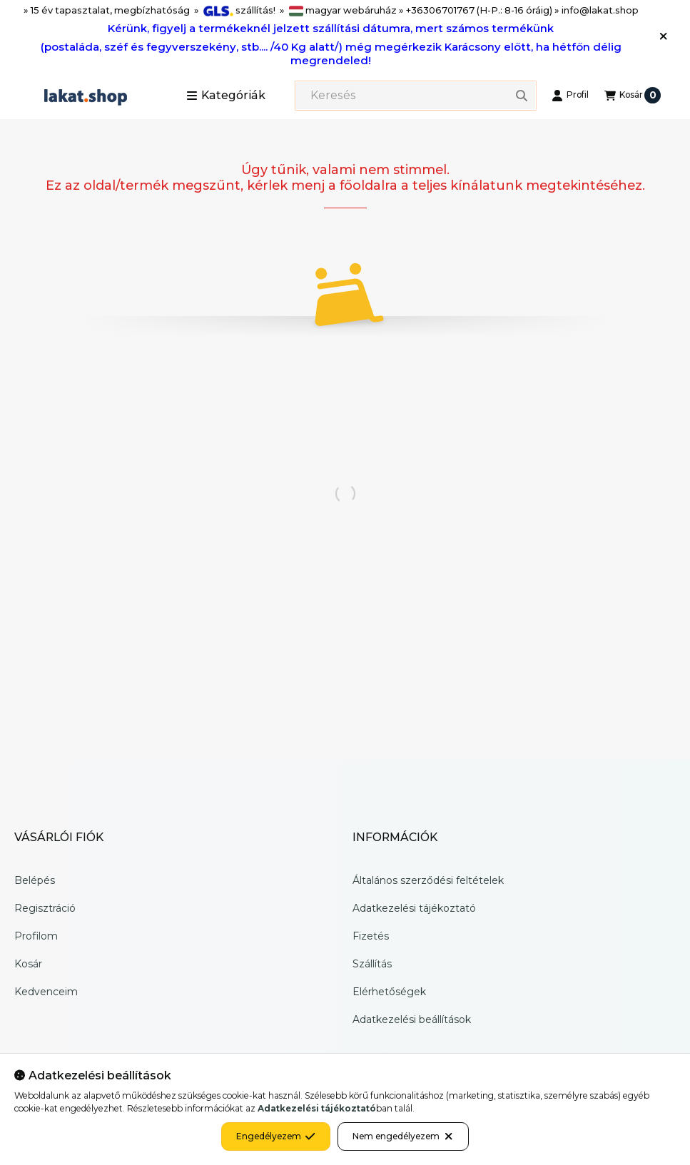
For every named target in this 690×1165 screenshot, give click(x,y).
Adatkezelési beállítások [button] (411, 1019)
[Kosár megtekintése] (632, 95)
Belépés (34, 880)
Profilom (36, 936)
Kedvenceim (46, 991)
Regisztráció (45, 908)
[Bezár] (663, 36)
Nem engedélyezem (403, 1136)
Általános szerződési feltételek (428, 880)
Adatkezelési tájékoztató (414, 908)
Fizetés (370, 936)
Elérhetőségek (389, 991)
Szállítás (372, 963)
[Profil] (570, 95)
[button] (225, 95)
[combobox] (415, 95)
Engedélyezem (275, 1136)
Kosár (28, 963)
